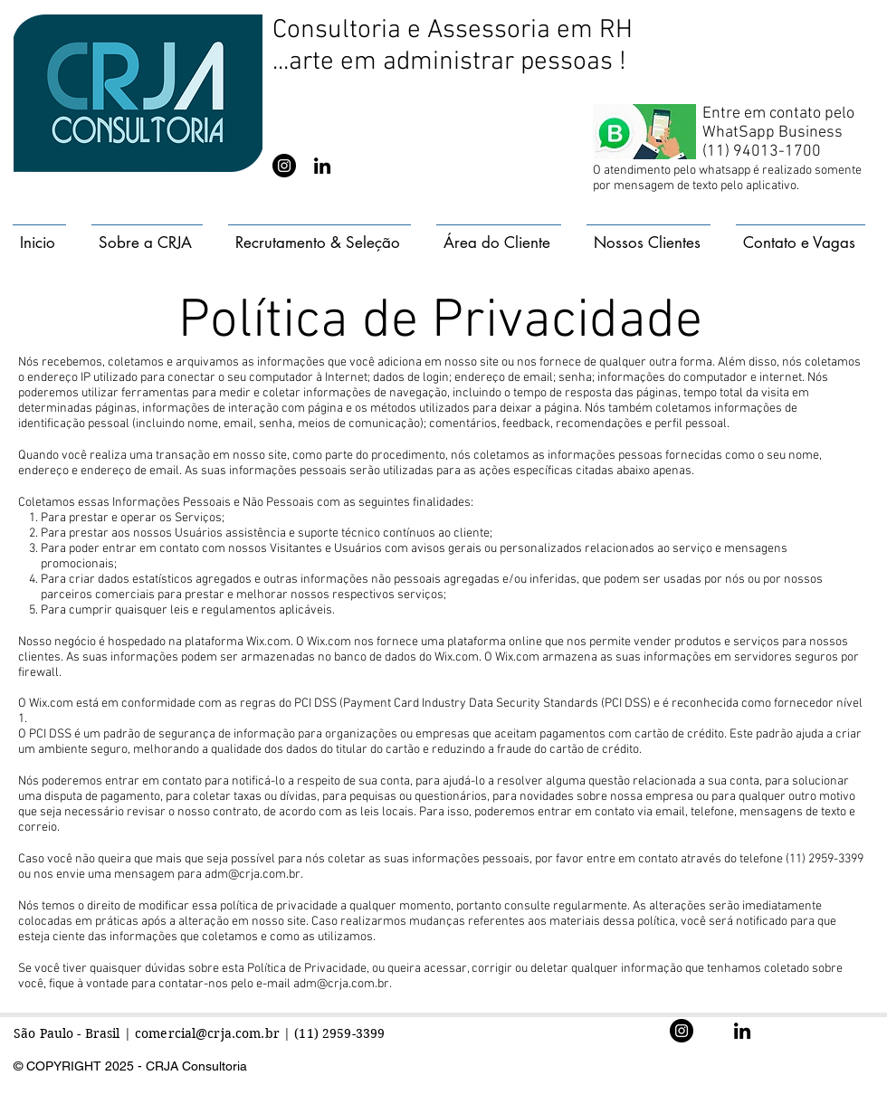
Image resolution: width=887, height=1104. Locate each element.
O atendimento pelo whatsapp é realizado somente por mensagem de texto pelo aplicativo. (727, 178)
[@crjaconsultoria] (284, 165)
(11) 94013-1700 (761, 151)
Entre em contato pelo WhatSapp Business (778, 123)
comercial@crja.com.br (207, 1033)
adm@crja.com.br (252, 874)
